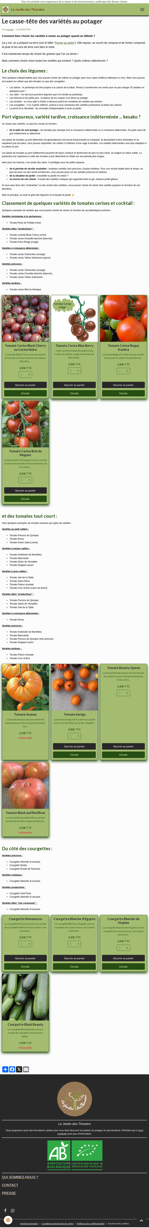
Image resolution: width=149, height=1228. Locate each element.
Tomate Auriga (74, 714)
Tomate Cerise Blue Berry (74, 346)
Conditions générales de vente (57, 1223)
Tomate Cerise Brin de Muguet (25, 453)
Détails (25, 393)
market (10, 29)
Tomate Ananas (25, 714)
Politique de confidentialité (91, 1223)
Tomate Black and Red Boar (25, 813)
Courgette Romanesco (25, 919)
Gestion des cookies (118, 1223)
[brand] (24, 9)
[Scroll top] (141, 1220)
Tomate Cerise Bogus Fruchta (123, 347)
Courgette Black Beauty (25, 1024)
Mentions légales (29, 1223)
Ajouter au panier (25, 385)
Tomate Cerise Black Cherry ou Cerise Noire (25, 347)
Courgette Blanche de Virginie (123, 921)
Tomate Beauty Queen (123, 668)
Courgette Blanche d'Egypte (74, 919)
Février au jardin (64, 42)
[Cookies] (8, 1220)
